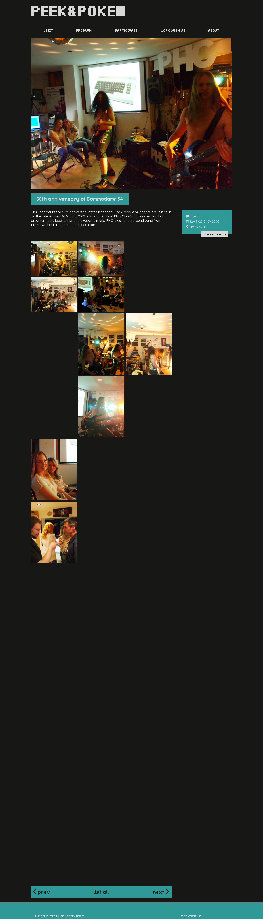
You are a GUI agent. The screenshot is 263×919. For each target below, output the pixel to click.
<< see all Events (214, 234)
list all (101, 832)
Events (195, 216)
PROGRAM (84, 30)
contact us (192, 857)
